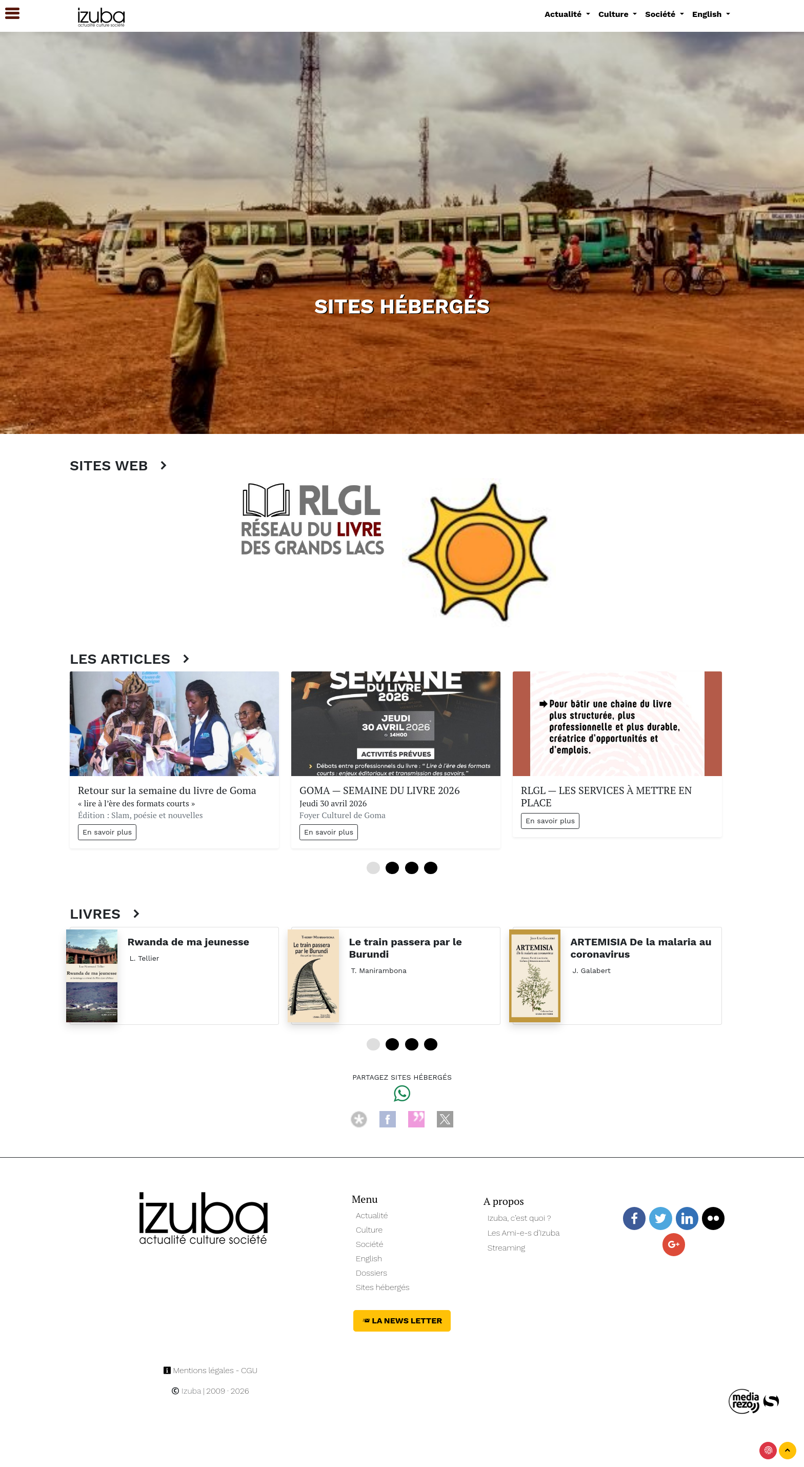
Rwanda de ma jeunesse (189, 942)
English (369, 1258)
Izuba (186, 1391)
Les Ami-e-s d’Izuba (524, 1233)
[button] (7, 13)
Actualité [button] (564, 14)
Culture (369, 1230)
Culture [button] (614, 14)
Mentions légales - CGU (210, 1370)
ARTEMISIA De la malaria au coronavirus (641, 948)
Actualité (372, 1215)
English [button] (708, 14)
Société (369, 1244)
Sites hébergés (383, 1287)
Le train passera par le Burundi (405, 948)
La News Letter (402, 1320)
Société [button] (661, 14)
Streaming (507, 1248)
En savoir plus (107, 832)
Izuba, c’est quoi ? (519, 1218)
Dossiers (371, 1273)
